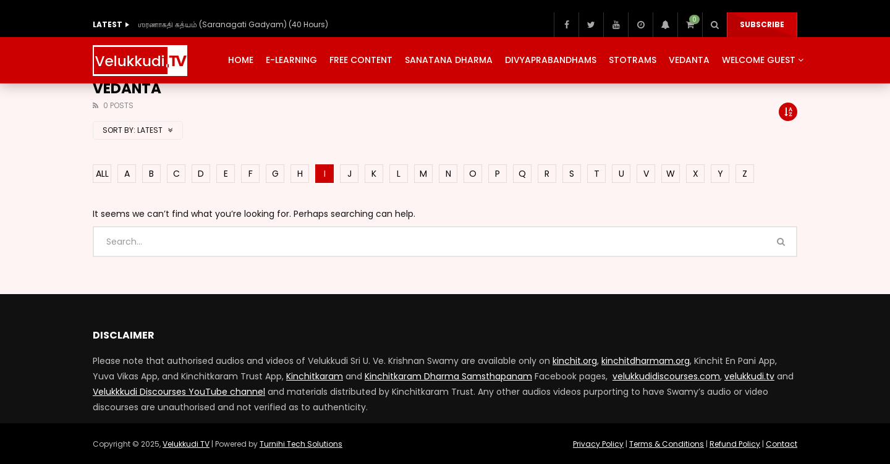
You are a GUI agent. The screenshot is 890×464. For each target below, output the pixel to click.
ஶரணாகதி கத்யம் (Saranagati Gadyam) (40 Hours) (233, 24)
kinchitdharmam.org (645, 361)
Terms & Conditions (666, 444)
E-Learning (291, 60)
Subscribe (762, 24)
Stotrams (632, 60)
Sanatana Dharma (449, 60)
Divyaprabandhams (550, 60)
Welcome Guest (758, 60)
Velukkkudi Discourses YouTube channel (179, 392)
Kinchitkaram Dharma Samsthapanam (448, 376)
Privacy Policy (598, 444)
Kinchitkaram (314, 376)
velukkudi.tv (749, 376)
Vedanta (689, 60)
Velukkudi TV (186, 444)
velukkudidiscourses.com (666, 376)
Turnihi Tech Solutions (301, 444)
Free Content (360, 60)
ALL (102, 173)
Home (240, 60)
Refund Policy (735, 444)
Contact (781, 444)
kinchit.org (575, 361)
